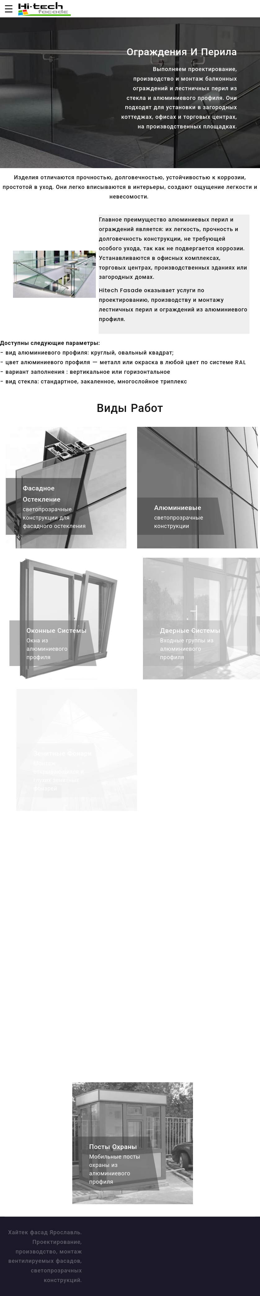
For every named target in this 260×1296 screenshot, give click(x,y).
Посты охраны (117, 1146)
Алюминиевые (181, 507)
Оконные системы (62, 630)
